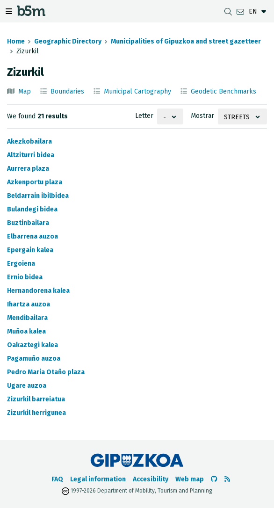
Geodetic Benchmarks (223, 91)
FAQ (57, 479)
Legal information (98, 479)
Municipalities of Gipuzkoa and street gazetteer (186, 41)
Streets (237, 117)
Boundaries (67, 91)
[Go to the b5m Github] (214, 479)
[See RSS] (227, 479)
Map (24, 91)
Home (16, 41)
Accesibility (150, 479)
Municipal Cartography (137, 91)
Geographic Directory (67, 41)
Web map (189, 479)
